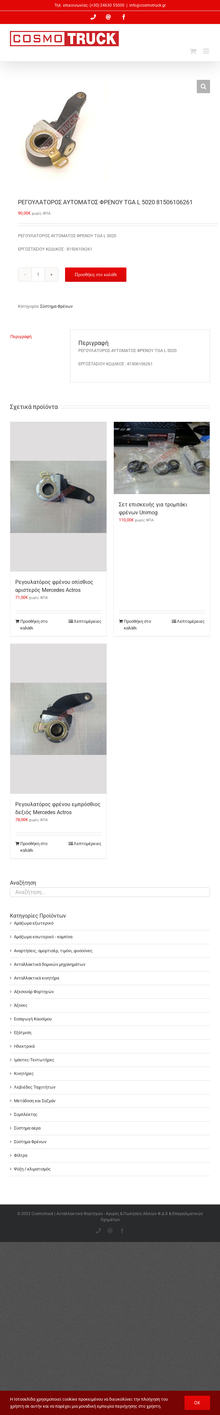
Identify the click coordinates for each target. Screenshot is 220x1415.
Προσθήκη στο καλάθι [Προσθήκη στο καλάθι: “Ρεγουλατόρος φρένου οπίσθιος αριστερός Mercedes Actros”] (33, 624)
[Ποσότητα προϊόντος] (38, 274)
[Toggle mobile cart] (193, 51)
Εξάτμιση (22, 1032)
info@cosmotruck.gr (147, 5)
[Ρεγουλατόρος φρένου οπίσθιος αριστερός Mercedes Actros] (58, 497)
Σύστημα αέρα (27, 1128)
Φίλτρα (20, 1155)
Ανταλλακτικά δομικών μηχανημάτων (49, 964)
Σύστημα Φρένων (56, 306)
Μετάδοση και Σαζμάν (34, 1100)
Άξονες (21, 1005)
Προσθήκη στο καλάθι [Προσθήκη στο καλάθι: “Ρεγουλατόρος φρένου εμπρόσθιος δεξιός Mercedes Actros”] (33, 847)
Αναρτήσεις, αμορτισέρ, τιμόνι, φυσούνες (53, 950)
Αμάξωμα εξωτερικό (33, 923)
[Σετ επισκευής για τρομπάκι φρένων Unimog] (162, 458)
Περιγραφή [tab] (21, 336)
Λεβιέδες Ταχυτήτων (34, 1087)
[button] (203, 86)
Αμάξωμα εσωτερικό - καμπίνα (43, 936)
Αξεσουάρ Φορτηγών (34, 991)
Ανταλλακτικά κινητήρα (36, 977)
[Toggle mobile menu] (206, 51)
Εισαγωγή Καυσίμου (33, 1018)
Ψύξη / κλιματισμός (32, 1168)
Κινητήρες (24, 1073)
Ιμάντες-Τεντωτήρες (34, 1059)
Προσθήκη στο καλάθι (96, 274)
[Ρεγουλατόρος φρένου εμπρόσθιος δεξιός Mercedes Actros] (58, 719)
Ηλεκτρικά (24, 1046)
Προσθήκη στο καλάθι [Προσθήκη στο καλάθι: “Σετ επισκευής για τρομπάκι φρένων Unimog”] (137, 624)
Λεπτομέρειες (88, 621)
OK (197, 1403)
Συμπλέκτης (25, 1114)
